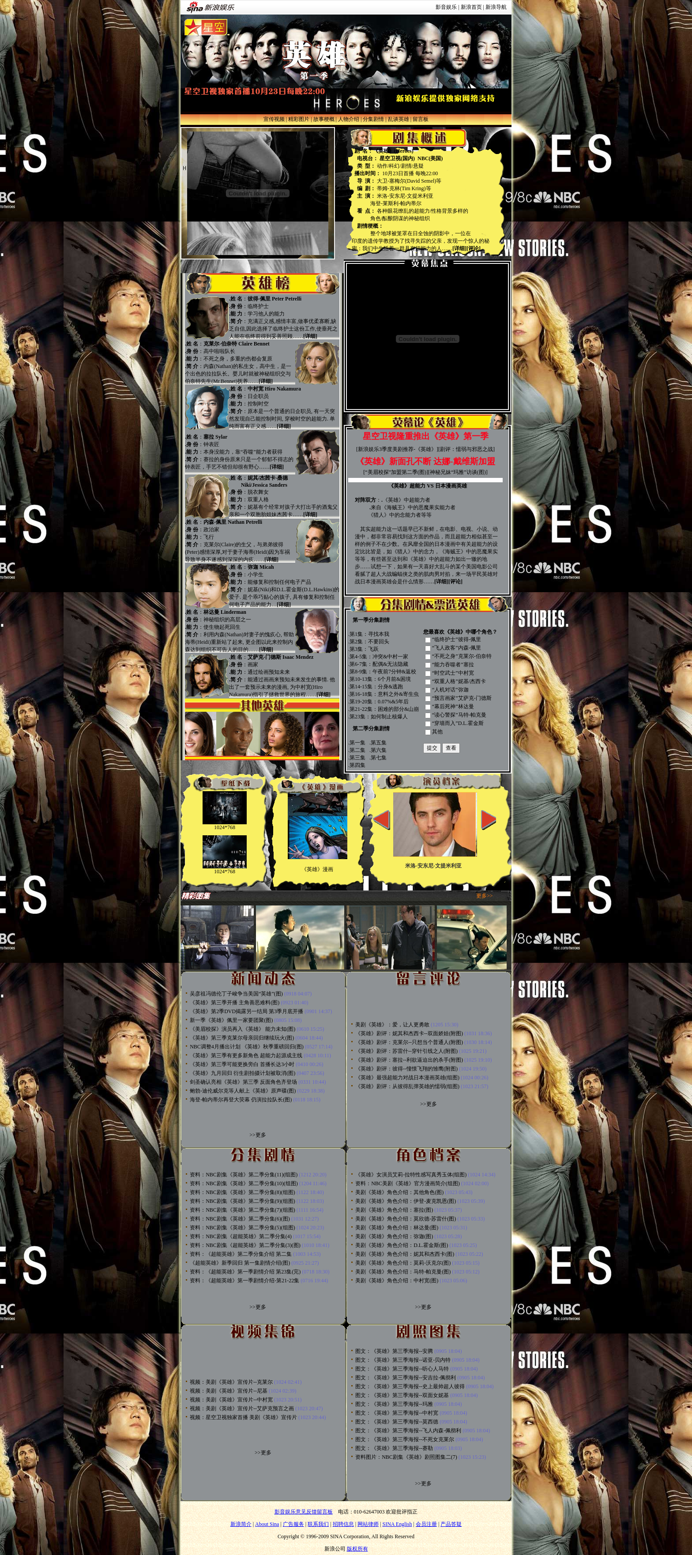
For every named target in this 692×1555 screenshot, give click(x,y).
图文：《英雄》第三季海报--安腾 (394, 1351)
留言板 (421, 119)
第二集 (357, 750)
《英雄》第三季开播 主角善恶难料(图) (234, 1002)
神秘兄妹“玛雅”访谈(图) (458, 472)
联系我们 (318, 1524)
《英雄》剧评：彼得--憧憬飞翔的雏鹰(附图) (406, 1069)
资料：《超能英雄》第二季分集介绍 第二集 (241, 1254)
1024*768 (224, 827)
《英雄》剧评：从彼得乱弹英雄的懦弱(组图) (407, 1086)
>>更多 (257, 1135)
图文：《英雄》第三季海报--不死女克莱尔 (404, 1439)
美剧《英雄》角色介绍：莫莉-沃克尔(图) (403, 1263)
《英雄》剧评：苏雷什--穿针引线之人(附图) (406, 1051)
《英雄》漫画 (317, 869)
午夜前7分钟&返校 (394, 672)
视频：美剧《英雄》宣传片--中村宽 (231, 1400)
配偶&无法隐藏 (390, 664)
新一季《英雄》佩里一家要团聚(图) (231, 1020)
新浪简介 (241, 1524)
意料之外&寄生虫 (398, 694)
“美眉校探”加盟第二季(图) (395, 472)
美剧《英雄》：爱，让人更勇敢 (392, 1025)
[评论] (473, 248)
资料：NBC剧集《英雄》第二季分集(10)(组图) (244, 1183)
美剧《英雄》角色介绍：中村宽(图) (396, 1280)
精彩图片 (298, 119)
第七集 (379, 758)
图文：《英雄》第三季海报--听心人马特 (402, 1369)
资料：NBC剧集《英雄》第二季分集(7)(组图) (242, 1210)
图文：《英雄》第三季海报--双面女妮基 (402, 1395)
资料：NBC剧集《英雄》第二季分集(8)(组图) (242, 1192)
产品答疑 (451, 1524)
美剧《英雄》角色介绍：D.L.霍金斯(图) (401, 1245)
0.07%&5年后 (393, 702)
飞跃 (373, 649)
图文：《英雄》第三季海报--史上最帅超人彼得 (410, 1386)
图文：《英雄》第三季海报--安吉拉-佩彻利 (405, 1378)
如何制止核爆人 (389, 717)
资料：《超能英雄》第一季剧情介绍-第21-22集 (244, 1280)
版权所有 (357, 1549)
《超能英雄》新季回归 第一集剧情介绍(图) (240, 1263)
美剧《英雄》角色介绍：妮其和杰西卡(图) (404, 1254)
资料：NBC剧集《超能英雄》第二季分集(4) (241, 1236)
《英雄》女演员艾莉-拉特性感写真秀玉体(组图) (410, 1175)
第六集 (379, 750)
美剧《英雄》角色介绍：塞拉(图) (394, 1210)
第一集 (357, 743)
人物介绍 (348, 119)
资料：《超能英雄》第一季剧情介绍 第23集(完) (245, 1272)
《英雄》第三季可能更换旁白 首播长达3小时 (242, 1064)
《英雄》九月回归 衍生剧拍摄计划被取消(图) (242, 1073)
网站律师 (368, 1524)
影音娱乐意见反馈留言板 (304, 1512)
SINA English (397, 1524)
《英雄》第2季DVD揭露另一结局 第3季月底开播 (246, 1011)
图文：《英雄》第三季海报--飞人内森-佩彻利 (408, 1430)
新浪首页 (471, 7)
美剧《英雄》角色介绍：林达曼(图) (396, 1227)
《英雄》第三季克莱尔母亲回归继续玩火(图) (242, 1038)
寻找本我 (378, 634)
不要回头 (378, 642)
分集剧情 (373, 119)
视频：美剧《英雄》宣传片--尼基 (228, 1391)
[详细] (459, 248)
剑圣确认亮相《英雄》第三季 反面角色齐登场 (243, 1082)
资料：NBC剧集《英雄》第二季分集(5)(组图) (242, 1227)
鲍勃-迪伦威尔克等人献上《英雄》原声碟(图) (243, 1091)
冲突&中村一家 (390, 657)
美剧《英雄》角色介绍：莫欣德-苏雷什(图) (405, 1219)
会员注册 (426, 1524)
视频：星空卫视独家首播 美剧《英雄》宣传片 (243, 1417)
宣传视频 (274, 119)
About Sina (267, 1524)
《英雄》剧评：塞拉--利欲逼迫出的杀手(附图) (409, 1060)
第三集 (357, 758)
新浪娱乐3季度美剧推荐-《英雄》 (397, 449)
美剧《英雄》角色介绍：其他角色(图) (399, 1192)
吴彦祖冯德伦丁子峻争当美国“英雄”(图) (236, 994)
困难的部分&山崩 (398, 709)
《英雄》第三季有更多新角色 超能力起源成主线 (246, 1055)
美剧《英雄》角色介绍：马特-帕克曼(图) (403, 1272)
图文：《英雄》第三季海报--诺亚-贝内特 (403, 1360)
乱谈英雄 (398, 119)
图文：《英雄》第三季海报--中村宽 (396, 1413)
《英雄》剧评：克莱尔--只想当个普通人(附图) (409, 1042)
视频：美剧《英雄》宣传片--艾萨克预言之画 (242, 1408)
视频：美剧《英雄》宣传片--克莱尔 (231, 1382)
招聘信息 (343, 1524)
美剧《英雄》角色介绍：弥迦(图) (394, 1236)
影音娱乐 (446, 7)
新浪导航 (496, 7)
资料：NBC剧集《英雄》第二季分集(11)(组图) (243, 1175)
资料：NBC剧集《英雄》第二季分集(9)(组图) (242, 1201)
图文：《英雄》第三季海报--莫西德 (396, 1422)
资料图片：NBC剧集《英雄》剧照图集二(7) (406, 1457)
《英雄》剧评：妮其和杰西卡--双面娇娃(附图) (409, 1033)
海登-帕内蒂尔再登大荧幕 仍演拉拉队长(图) (241, 1100)
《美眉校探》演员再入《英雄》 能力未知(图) (242, 1029)
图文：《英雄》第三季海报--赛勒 (394, 1448)
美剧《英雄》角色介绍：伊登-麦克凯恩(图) (405, 1201)
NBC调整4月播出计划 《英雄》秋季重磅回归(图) (247, 1047)
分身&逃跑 (390, 687)
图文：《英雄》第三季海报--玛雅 (394, 1404)
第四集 (357, 765)
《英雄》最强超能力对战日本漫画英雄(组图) (407, 1077)
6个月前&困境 (394, 679)
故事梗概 (324, 119)
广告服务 (293, 1524)
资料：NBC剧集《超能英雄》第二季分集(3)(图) (245, 1245)
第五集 (379, 743)
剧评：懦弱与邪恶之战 (466, 449)
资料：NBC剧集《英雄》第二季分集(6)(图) (240, 1219)
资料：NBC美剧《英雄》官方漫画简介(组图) (407, 1183)
